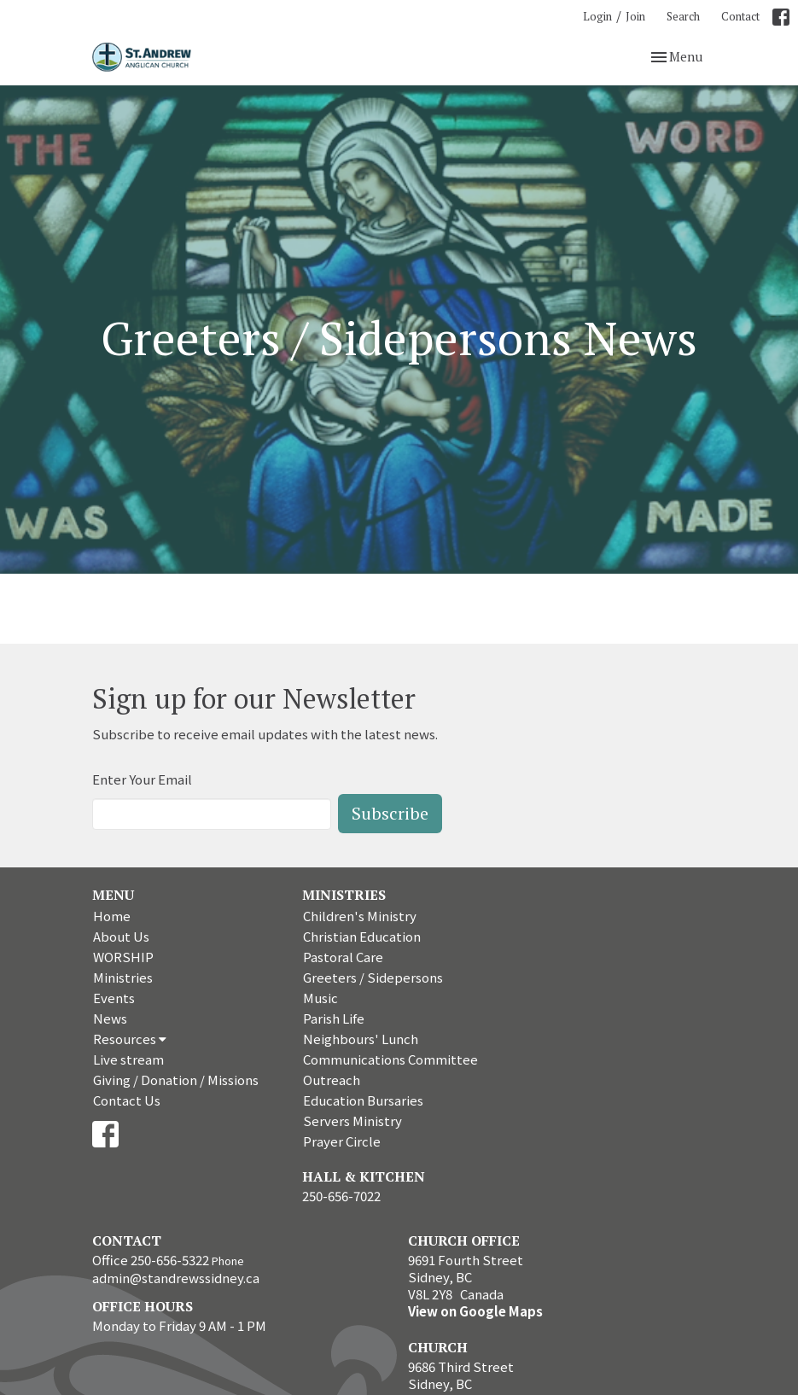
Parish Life (333, 1018)
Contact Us (126, 1100)
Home (112, 916)
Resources (129, 1039)
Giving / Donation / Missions (176, 1080)
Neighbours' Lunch (360, 1039)
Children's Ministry (359, 916)
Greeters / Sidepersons (373, 977)
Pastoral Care (343, 957)
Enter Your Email (142, 779)
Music (320, 998)
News (110, 1018)
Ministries (123, 977)
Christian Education (362, 936)
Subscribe (390, 813)
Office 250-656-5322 (150, 1260)
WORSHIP (123, 957)
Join (635, 16)
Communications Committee (390, 1059)
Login (597, 16)
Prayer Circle (342, 1141)
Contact (740, 16)
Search (683, 16)
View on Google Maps (475, 1311)
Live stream (128, 1059)
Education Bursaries (363, 1100)
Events (114, 998)
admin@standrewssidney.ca (175, 1278)
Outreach (331, 1080)
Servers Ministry (352, 1120)
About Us (121, 936)
